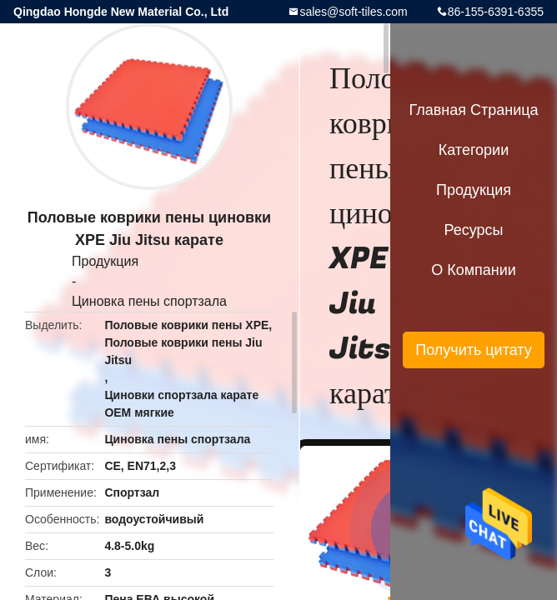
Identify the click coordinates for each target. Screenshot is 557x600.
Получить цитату (473, 350)
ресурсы (474, 230)
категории (474, 150)
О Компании (473, 270)
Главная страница (473, 110)
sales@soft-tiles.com (353, 11)
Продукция (105, 261)
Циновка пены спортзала (149, 301)
